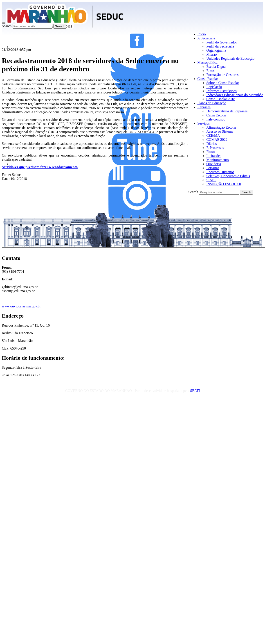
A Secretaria (206, 38)
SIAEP (211, 180)
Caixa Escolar (216, 115)
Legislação (214, 87)
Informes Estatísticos (221, 91)
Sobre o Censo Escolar (222, 83)
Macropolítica (207, 62)
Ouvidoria (213, 164)
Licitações (213, 156)
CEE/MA (213, 135)
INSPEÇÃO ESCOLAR (223, 184)
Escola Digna (216, 66)
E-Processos (215, 148)
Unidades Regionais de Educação (230, 58)
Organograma (216, 50)
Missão (211, 54)
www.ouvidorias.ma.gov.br (21, 306)
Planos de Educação (211, 103)
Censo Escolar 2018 (220, 99)
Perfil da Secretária (220, 46)
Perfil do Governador (221, 42)
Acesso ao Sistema (219, 131)
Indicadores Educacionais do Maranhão (234, 95)
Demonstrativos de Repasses (226, 111)
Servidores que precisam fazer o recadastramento (40, 167)
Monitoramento (217, 160)
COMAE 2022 (216, 139)
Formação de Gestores (222, 75)
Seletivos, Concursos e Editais (228, 176)
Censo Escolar (207, 79)
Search (7, 26)
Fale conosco (215, 119)
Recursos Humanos (220, 172)
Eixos (210, 71)
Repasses (204, 107)
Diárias (211, 143)
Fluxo (210, 152)
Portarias (212, 168)
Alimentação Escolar (221, 127)
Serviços (203, 123)
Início (201, 34)
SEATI (195, 391)
